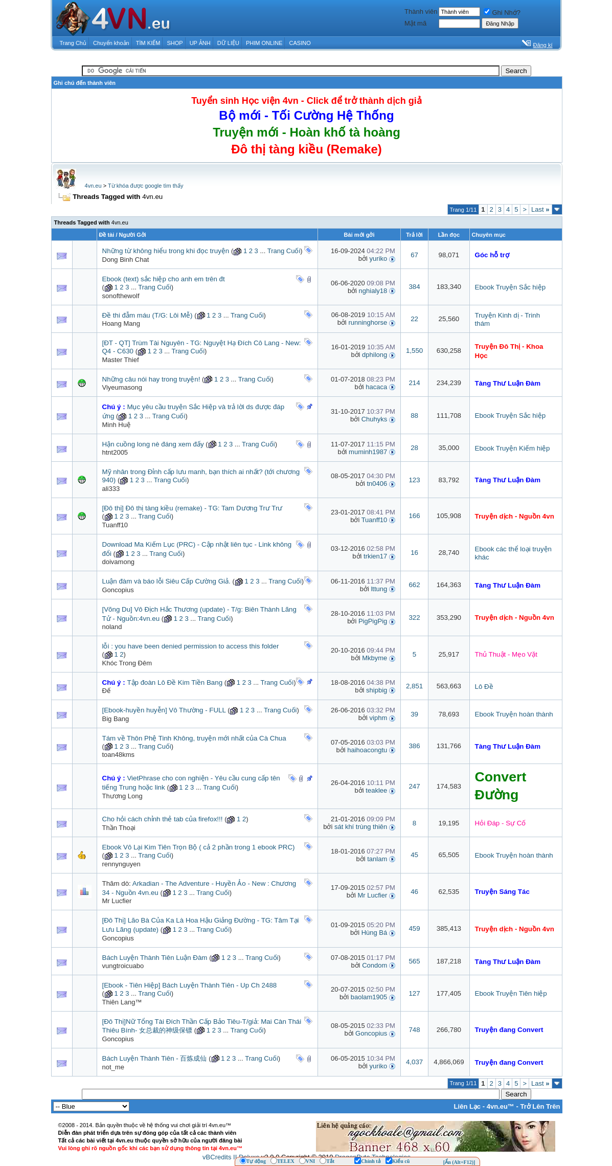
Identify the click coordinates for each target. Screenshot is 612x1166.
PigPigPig (372, 621)
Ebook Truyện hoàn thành (514, 714)
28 (414, 448)
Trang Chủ (73, 43)
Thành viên (420, 11)
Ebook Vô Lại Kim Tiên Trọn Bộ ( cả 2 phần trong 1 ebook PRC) (198, 847)
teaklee (376, 790)
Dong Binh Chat (125, 259)
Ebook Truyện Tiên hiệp (511, 993)
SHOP (175, 43)
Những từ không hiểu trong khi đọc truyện (166, 251)
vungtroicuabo (123, 966)
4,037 (414, 1062)
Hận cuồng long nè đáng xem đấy (153, 444)
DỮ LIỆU (228, 43)
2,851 (414, 686)
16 (414, 552)
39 (414, 714)
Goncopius (118, 590)
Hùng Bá (374, 932)
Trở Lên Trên (540, 1106)
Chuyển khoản (111, 43)
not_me (113, 1067)
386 (414, 746)
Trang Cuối (284, 251)
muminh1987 (368, 452)
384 (414, 286)
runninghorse (367, 322)
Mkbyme (374, 658)
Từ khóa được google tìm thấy (145, 186)
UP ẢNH (200, 43)
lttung (379, 589)
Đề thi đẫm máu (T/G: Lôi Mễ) (147, 315)
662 (414, 585)
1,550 (414, 350)
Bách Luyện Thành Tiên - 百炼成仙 (154, 1058)
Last (540, 209)
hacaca (376, 387)
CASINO (300, 43)
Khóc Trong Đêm (127, 663)
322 (414, 617)
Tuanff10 (115, 525)
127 (414, 993)
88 (414, 415)
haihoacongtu (367, 750)
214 (414, 383)
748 (414, 1030)
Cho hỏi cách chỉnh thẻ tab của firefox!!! (162, 819)
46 (414, 891)
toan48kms (118, 754)
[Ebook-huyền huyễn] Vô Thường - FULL (164, 710)
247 (414, 786)
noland (112, 627)
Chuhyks (374, 419)
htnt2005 (115, 452)
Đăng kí (543, 45)
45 (414, 855)
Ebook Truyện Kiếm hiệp (512, 448)
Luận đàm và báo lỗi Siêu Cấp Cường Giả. (166, 581)
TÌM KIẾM (148, 43)
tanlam (377, 859)
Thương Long (122, 796)
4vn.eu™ (500, 1106)
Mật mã (415, 23)
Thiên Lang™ (122, 1002)
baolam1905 (369, 997)
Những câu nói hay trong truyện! (151, 379)
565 (414, 961)
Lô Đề (484, 686)
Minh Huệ (116, 425)
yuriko (379, 258)
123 (414, 480)
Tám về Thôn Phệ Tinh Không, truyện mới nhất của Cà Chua (194, 738)
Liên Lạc (467, 1106)
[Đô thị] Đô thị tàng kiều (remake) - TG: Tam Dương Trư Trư (192, 508)
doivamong (118, 562)
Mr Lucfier (117, 901)
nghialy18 (373, 291)
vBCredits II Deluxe (230, 1157)
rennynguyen (121, 864)
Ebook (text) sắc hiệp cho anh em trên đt (163, 279)
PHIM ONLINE (264, 43)
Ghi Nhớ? (502, 12)
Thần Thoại (118, 828)
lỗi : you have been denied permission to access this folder (190, 646)
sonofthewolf (121, 296)
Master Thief (120, 360)
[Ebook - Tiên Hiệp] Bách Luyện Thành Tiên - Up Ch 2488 (189, 985)
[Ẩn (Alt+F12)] (459, 1162)
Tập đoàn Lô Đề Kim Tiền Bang (174, 682)
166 (414, 516)
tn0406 (377, 483)
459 (414, 928)
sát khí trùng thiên (360, 827)
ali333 (111, 488)
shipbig (376, 690)
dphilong (374, 354)
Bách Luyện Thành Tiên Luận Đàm (155, 957)
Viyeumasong (122, 387)
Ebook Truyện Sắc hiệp (510, 287)
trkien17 (375, 556)
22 (414, 319)
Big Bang (115, 719)
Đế (106, 690)
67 (414, 255)
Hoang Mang (121, 323)
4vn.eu (93, 186)
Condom (374, 965)
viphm (379, 718)
